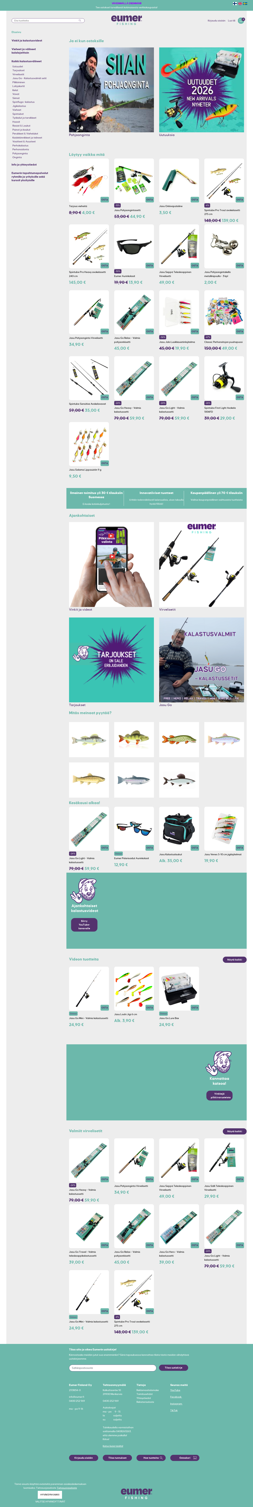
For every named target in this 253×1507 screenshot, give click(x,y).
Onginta (17, 157)
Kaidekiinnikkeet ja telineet (27, 137)
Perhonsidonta (20, 149)
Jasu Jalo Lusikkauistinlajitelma (177, 342)
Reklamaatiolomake (148, 1390)
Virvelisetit (18, 74)
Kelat (15, 90)
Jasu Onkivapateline (171, 206)
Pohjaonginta (20, 153)
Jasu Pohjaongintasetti (127, 210)
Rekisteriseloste (145, 1402)
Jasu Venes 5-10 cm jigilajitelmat (223, 854)
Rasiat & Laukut (21, 125)
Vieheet (16, 109)
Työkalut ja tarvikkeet (24, 117)
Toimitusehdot (145, 1394)
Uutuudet (17, 66)
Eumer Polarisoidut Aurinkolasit (131, 858)
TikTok (174, 1410)
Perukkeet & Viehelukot (25, 133)
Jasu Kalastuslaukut (170, 854)
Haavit (16, 121)
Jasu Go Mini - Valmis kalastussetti (88, 1018)
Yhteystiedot (144, 1398)
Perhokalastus (20, 145)
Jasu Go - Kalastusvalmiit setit (29, 78)
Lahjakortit (18, 86)
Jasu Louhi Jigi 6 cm (125, 1014)
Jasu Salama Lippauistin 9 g (85, 469)
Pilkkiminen (18, 82)
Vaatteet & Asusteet (24, 141)
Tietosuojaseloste (67, 1487)
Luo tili (231, 20)
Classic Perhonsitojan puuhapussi (223, 342)
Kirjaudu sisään (216, 20)
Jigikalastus (19, 106)
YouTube (175, 1390)
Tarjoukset (18, 70)
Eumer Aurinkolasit (124, 276)
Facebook (176, 1396)
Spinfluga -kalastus (23, 102)
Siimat (16, 98)
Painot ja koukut (21, 129)
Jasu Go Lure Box (169, 1018)
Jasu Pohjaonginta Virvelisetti (86, 338)
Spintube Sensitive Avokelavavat (87, 403)
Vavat (15, 94)
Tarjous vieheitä (78, 206)
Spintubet (18, 113)
